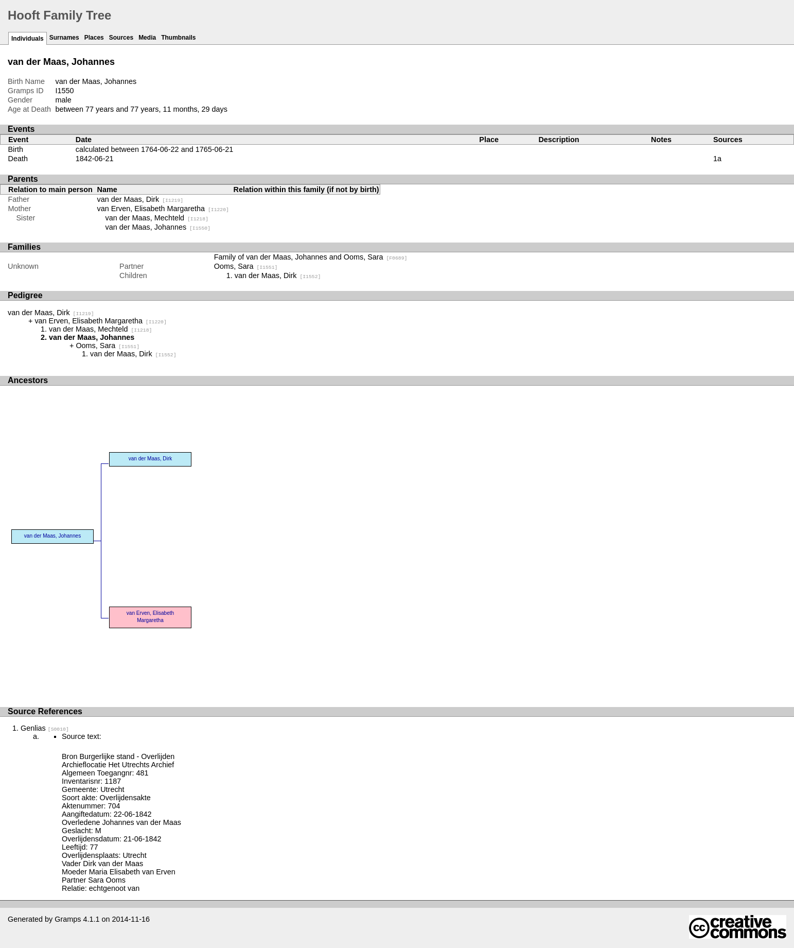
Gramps (68, 919)
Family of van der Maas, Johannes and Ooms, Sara (311, 257)
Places (94, 37)
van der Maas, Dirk (140, 199)
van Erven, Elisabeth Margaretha (163, 208)
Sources (121, 37)
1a (717, 158)
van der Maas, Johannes (157, 227)
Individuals (27, 38)
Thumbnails (178, 37)
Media (147, 37)
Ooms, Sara (246, 266)
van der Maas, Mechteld (156, 218)
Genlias (45, 728)
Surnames (64, 37)
